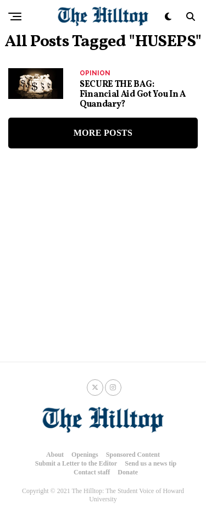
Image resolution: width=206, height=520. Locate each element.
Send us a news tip (150, 463)
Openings (84, 454)
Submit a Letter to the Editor (76, 463)
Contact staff (92, 472)
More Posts (103, 132)
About (55, 454)
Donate (128, 472)
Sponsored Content (133, 454)
